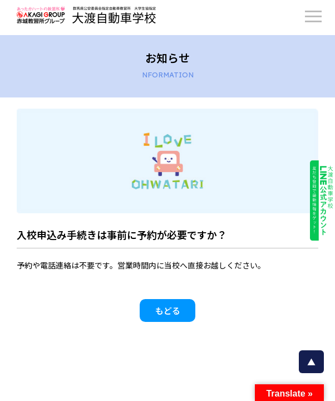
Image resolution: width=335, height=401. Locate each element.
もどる (167, 310)
